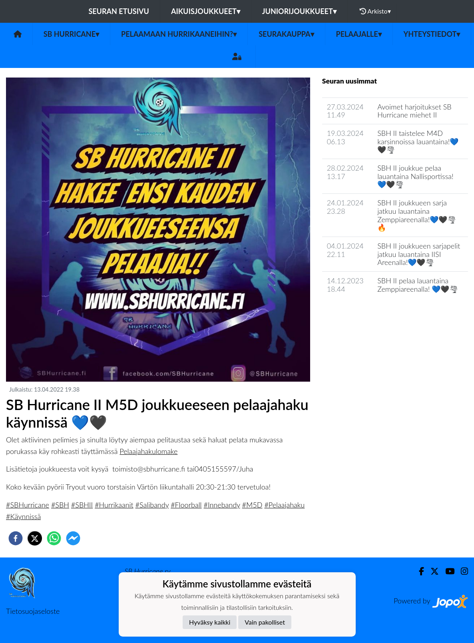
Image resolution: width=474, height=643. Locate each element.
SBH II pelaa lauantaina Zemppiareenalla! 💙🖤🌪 (417, 284)
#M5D (252, 504)
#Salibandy (152, 504)
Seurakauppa (286, 34)
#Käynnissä (23, 516)
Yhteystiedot (432, 34)
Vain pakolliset (265, 622)
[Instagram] (461, 571)
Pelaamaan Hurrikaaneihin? (179, 34)
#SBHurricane (27, 504)
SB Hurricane (71, 34)
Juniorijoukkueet (299, 11)
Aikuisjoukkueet (205, 11)
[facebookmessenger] (73, 538)
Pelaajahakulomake (148, 451)
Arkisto (375, 11)
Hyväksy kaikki (209, 622)
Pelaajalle (359, 34)
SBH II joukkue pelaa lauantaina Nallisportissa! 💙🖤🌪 (415, 176)
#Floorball (186, 504)
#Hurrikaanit (114, 504)
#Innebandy (221, 504)
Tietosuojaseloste (33, 611)
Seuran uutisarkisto (357, 311)
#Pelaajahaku (284, 504)
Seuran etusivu (118, 11)
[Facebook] (418, 571)
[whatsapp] (54, 538)
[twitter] (35, 538)
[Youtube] (446, 571)
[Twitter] (431, 571)
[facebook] (15, 538)
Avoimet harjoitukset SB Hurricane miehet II (414, 110)
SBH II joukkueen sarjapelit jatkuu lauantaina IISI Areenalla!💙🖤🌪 (418, 254)
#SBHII (82, 504)
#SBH (60, 504)
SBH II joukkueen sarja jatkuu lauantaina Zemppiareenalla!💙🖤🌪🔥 (416, 215)
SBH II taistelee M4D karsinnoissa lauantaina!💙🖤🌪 (417, 141)
